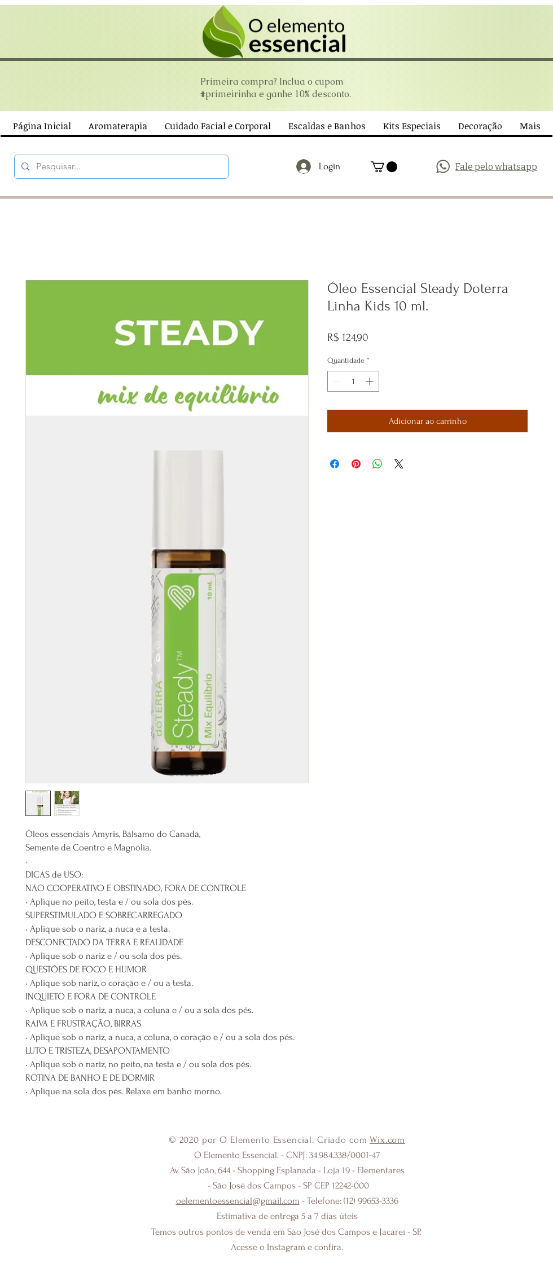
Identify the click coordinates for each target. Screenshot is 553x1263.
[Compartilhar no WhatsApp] (377, 464)
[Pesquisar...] (120, 166)
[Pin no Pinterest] (356, 464)
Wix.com (387, 1139)
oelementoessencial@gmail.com (238, 1200)
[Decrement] (336, 381)
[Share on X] (399, 464)
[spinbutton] (353, 381)
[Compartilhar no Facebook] (334, 464)
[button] (384, 166)
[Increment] (370, 381)
